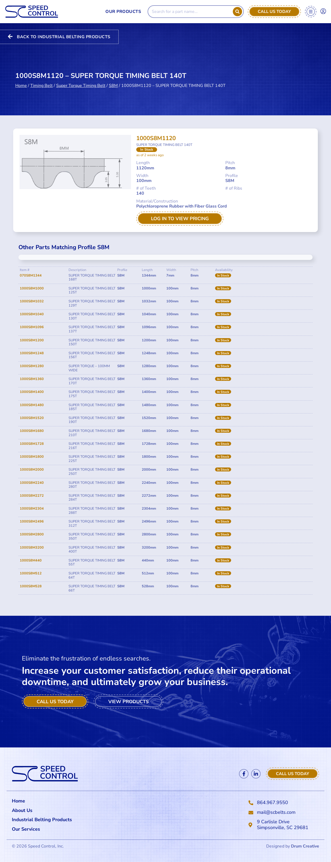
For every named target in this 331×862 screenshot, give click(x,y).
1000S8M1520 (32, 418)
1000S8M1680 (32, 430)
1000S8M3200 (32, 547)
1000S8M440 (31, 560)
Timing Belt (41, 85)
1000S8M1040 (32, 314)
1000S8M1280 (32, 366)
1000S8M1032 (32, 301)
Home (21, 85)
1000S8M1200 (32, 340)
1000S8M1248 (32, 353)
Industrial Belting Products (42, 819)
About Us (22, 810)
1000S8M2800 (32, 534)
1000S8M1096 (32, 327)
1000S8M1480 (32, 405)
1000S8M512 (31, 573)
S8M (113, 85)
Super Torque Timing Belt (80, 85)
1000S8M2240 (32, 482)
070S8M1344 (31, 275)
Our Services (27, 829)
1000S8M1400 (32, 392)
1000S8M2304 (32, 508)
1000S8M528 (31, 586)
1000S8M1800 (32, 456)
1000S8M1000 (32, 288)
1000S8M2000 (32, 469)
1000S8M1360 (32, 379)
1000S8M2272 (32, 495)
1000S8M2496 (32, 521)
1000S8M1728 (32, 443)
